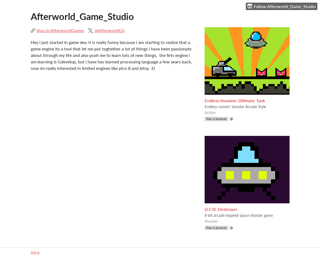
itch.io (35, 252)
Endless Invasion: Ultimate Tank (235, 100)
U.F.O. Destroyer (221, 209)
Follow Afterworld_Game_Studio (281, 6)
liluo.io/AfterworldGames (60, 30)
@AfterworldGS (110, 30)
